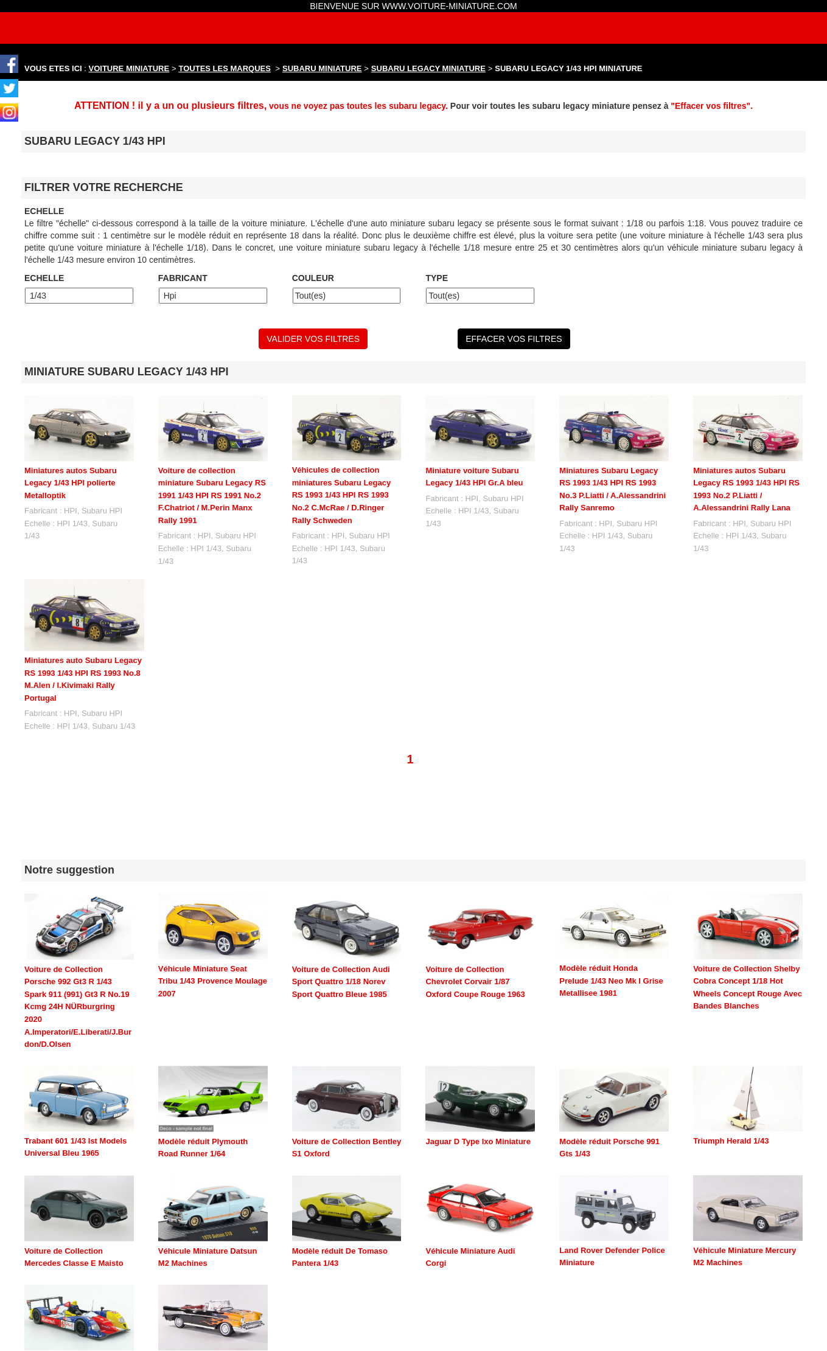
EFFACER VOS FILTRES (514, 339)
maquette (340, 1341)
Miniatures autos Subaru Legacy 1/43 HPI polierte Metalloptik (70, 483)
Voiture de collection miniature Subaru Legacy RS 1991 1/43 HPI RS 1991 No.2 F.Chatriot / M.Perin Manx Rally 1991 (212, 495)
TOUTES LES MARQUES (225, 68)
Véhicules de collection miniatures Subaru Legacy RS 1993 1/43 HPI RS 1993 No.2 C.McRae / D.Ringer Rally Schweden (341, 494)
